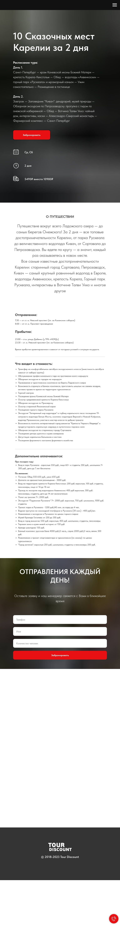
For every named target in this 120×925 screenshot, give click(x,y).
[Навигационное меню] (114, 5)
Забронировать (60, 700)
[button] (31, 135)
